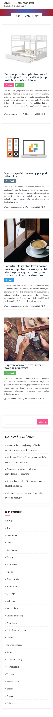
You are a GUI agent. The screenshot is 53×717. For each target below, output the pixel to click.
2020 (27, 15)
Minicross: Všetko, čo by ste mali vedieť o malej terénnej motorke (25, 459)
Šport (9, 652)
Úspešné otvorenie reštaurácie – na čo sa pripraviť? (25, 366)
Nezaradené (12, 608)
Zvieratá (11, 703)
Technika (9, 280)
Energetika (12, 564)
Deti (9, 542)
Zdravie (10, 696)
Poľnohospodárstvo (16, 630)
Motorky (11, 593)
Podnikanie (10, 181)
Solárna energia (14, 644)
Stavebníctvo (13, 666)
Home (17, 15)
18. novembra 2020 (31, 207)
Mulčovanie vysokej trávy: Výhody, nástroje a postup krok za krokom (22, 447)
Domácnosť (12, 549)
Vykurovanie (13, 681)
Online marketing (15, 615)
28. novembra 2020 (31, 114)
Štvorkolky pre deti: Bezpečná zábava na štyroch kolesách (25, 483)
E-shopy (9, 85)
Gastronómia (13, 579)
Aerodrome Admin (12, 114)
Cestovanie (12, 535)
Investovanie (13, 586)
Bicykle (10, 520)
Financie (11, 571)
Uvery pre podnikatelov (27, 196)
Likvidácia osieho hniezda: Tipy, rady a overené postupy (24, 495)
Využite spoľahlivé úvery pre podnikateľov (25, 175)
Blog (9, 528)
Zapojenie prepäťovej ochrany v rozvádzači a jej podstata (21, 471)
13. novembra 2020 (31, 306)
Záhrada (11, 688)
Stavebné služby (14, 659)
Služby (10, 637)
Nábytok (19, 85)
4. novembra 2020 (31, 398)
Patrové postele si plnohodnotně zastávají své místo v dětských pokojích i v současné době (26, 77)
